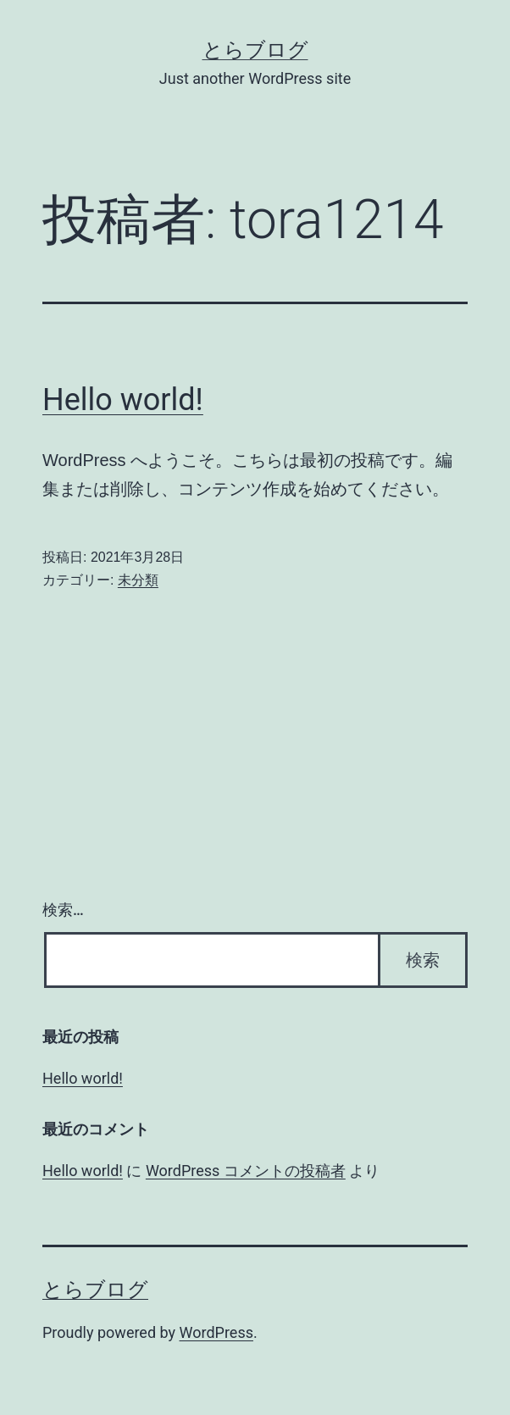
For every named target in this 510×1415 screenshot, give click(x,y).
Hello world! (122, 400)
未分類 (138, 580)
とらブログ (255, 50)
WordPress (216, 1332)
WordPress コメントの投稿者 (246, 1170)
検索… (63, 909)
